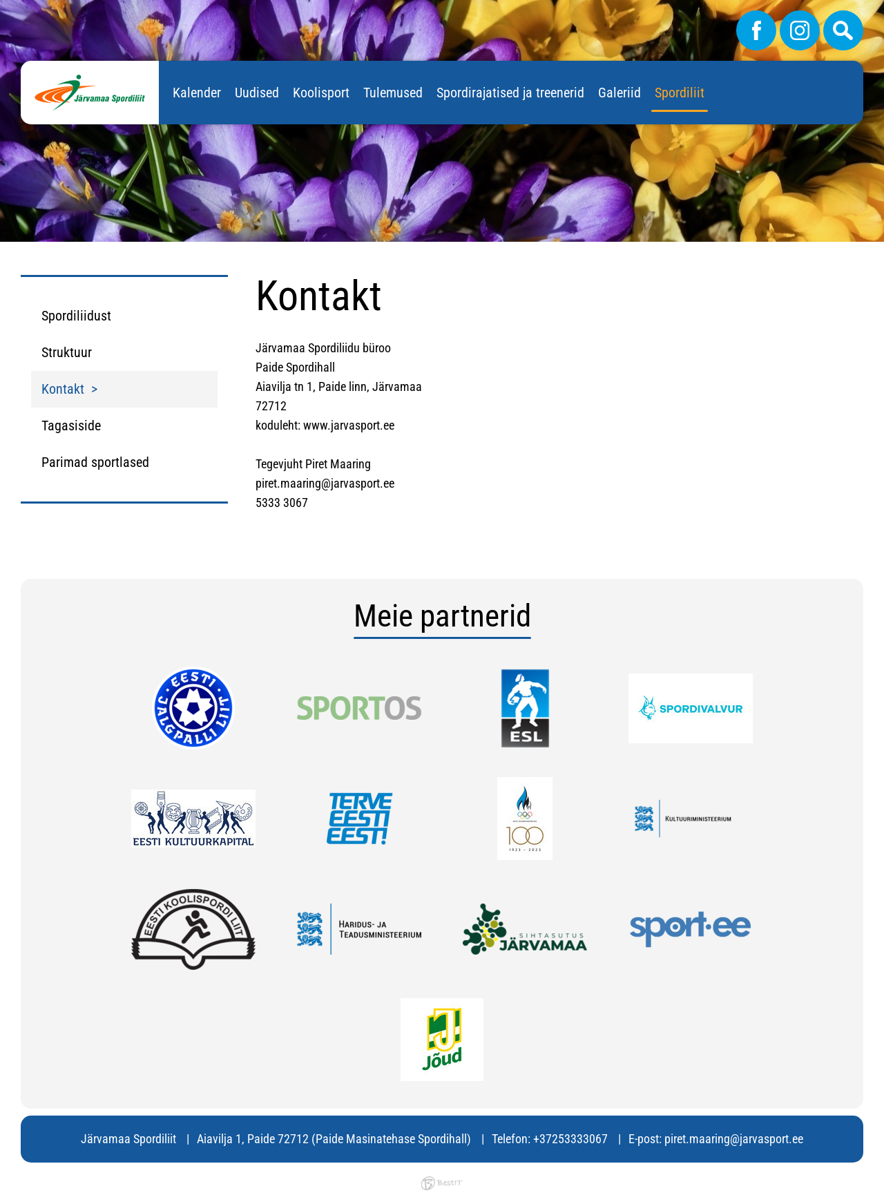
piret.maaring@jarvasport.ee (733, 1138)
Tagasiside (71, 425)
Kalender (197, 92)
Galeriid (619, 92)
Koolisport (321, 92)
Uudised (257, 92)
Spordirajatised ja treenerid (510, 92)
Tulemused (393, 92)
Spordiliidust (76, 315)
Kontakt (62, 389)
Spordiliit (679, 92)
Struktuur (66, 352)
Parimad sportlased (95, 462)
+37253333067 (570, 1138)
